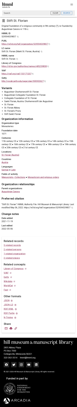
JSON (6, 300)
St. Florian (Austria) (10, 155)
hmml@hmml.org (27, 357)
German (5, 170)
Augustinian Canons (11, 191)
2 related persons (12, 249)
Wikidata (8, 281)
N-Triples (8, 317)
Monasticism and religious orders (43, 177)
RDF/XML (9, 309)
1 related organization (14, 253)
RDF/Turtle (9, 313)
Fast (6, 290)
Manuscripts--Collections (13, 177)
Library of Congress (14, 268)
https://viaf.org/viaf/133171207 (16, 73)
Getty (6, 277)
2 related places (12, 258)
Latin (13, 170)
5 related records (12, 245)
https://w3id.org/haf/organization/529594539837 (25, 44)
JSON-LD (8, 304)
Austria (5, 162)
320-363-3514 (11, 357)
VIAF (6, 273)
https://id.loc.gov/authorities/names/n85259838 (24, 66)
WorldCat (8, 285)
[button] (71, 4)
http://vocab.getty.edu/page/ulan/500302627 (23, 81)
